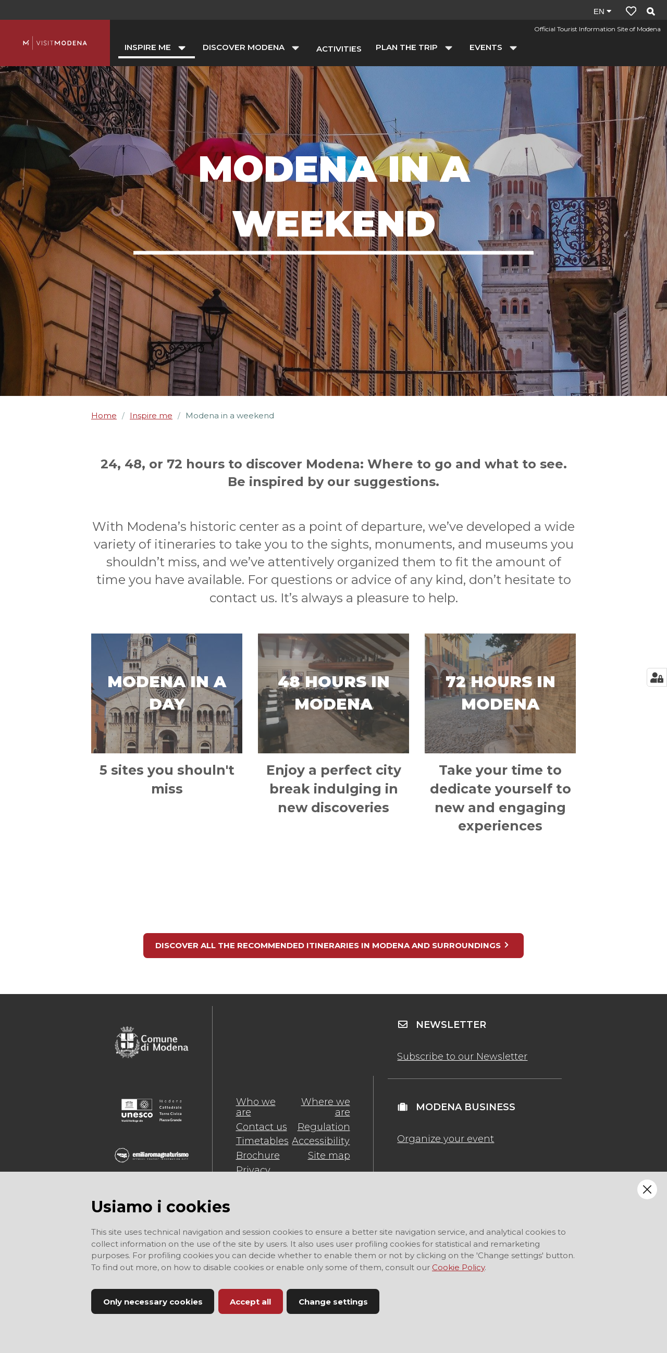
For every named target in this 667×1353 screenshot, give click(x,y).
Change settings (333, 1302)
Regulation (324, 1127)
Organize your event (445, 1139)
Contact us (261, 1127)
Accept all (250, 1302)
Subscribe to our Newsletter (462, 1056)
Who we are (256, 1107)
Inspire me (151, 415)
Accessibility (321, 1141)
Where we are (325, 1107)
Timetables (262, 1141)
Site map (329, 1155)
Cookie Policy (458, 1267)
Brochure (258, 1155)
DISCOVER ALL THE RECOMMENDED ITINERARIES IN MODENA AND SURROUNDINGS (332, 945)
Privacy (253, 1170)
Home (104, 415)
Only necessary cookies (153, 1302)
